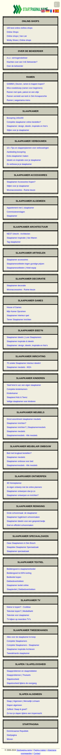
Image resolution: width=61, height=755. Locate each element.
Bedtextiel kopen (14, 577)
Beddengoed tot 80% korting (19, 573)
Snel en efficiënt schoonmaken (20, 525)
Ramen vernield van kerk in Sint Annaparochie (27, 96)
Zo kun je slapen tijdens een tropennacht (24, 713)
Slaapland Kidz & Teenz (17, 397)
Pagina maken (40, 750)
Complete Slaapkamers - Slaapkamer (23, 645)
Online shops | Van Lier (17, 36)
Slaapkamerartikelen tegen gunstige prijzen (25, 264)
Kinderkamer (12, 393)
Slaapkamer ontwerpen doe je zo (21, 491)
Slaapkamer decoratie (16, 285)
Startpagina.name (24, 750)
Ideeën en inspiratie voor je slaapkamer (24, 160)
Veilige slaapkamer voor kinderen (21, 401)
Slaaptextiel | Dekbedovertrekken (21, 589)
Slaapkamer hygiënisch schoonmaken (23, 517)
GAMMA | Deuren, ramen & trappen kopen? (26, 84)
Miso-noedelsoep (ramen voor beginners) (24, 88)
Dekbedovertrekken (15, 581)
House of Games (14, 307)
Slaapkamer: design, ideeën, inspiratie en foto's (27, 126)
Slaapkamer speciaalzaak (18, 551)
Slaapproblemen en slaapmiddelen (22, 671)
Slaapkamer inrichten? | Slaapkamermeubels (26, 427)
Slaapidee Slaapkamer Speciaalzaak (22, 547)
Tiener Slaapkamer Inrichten (19, 319)
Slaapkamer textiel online (17, 585)
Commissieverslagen (16, 212)
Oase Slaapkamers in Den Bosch (21, 543)
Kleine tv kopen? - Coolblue (19, 607)
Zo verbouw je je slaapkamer (19, 164)
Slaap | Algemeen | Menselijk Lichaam (23, 701)
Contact (37, 753)
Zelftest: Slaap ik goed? (17, 709)
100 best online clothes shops (19, 28)
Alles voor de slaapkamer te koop (21, 637)
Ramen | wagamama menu (18, 100)
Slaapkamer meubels (16, 431)
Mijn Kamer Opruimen (16, 311)
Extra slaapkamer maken (17, 156)
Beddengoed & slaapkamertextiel (21, 569)
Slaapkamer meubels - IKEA (19, 367)
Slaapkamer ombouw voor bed (20, 461)
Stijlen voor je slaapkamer (18, 130)
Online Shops (12, 32)
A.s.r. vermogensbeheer (17, 58)
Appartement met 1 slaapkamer (20, 208)
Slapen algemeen (14, 705)
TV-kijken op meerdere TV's (19, 619)
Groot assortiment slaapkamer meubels (24, 419)
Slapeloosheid (13, 679)
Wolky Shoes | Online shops (19, 40)
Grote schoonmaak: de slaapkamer (22, 513)
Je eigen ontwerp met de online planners (24, 487)
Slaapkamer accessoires (17, 260)
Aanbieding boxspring (16, 152)
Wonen (10, 739)
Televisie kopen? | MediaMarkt (20, 611)
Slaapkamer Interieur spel (18, 315)
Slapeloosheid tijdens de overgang (21, 683)
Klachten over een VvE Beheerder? (22, 62)
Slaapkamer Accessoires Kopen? (21, 182)
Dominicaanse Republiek (17, 731)
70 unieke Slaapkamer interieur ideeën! (24, 363)
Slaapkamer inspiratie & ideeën (20, 341)
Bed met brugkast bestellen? (19, 453)
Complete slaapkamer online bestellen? (24, 122)
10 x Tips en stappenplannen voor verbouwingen (28, 148)
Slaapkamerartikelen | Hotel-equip (21, 268)
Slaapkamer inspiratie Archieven (20, 649)
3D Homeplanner (14, 483)
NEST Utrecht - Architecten (18, 234)
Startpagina (12, 735)
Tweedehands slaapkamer (18, 653)
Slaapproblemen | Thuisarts (18, 675)
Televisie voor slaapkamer (18, 615)
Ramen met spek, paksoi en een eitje (23, 92)
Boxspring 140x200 (15, 118)
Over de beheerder (15, 66)
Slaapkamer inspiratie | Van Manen (22, 238)
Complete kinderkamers (17, 389)
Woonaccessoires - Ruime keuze (21, 190)
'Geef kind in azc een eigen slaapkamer (24, 385)
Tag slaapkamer (13, 242)
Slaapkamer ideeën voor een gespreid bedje (26, 521)
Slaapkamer (12, 216)
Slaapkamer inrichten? (16, 423)
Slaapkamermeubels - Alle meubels (22, 435)
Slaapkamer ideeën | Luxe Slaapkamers (24, 337)
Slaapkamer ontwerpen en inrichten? (22, 495)
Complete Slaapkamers (17, 641)
